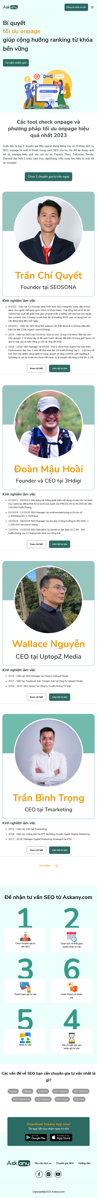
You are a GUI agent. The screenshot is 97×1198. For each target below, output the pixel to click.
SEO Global (62, 1099)
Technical (43, 1091)
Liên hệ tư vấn (59, 368)
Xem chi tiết (36, 368)
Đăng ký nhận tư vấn (76, 7)
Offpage (27, 1091)
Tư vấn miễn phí (16, 63)
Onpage (13, 1091)
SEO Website (81, 1091)
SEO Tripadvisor (21, 1099)
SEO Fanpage (43, 1099)
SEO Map (79, 1099)
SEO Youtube (61, 1091)
